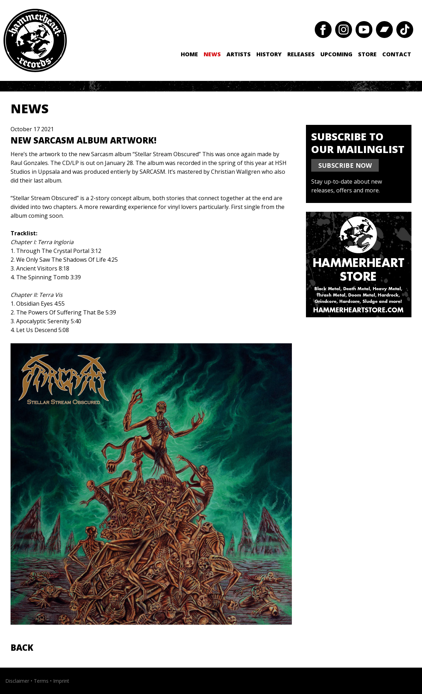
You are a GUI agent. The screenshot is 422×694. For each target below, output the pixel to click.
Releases (301, 54)
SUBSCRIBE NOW (345, 165)
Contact (396, 54)
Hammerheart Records (35, 40)
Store (367, 54)
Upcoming (336, 54)
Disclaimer (17, 680)
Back (22, 647)
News (212, 54)
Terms (41, 680)
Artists (238, 54)
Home (189, 54)
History (269, 54)
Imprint (61, 680)
